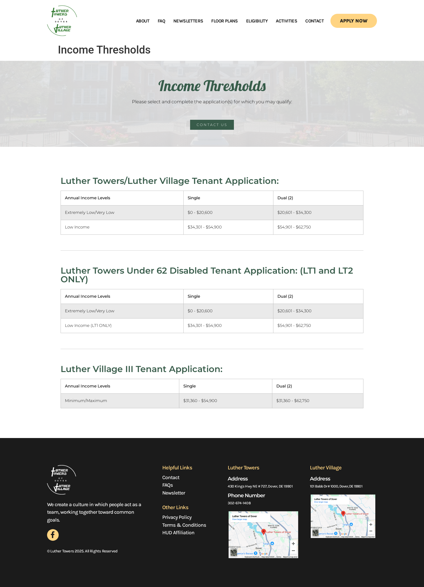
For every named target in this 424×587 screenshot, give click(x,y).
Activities (286, 21)
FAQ (161, 21)
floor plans (224, 21)
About (143, 21)
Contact (314, 21)
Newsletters (188, 21)
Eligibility (257, 21)
